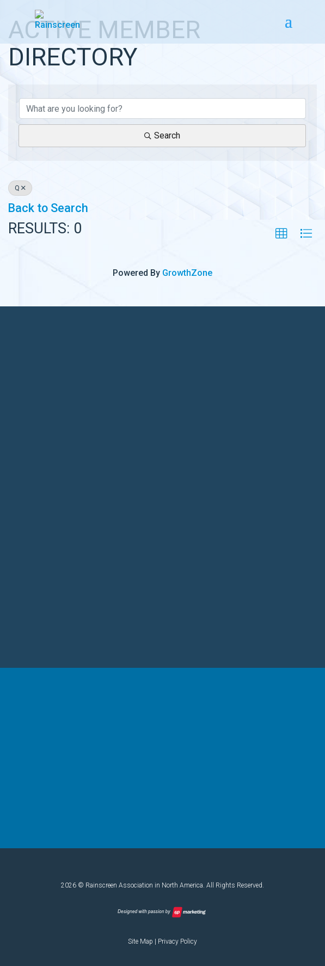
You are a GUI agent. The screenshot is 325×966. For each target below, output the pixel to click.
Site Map (140, 941)
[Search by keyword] (162, 108)
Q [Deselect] (20, 188)
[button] (281, 234)
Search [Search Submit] (162, 135)
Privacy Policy (177, 941)
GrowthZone (187, 273)
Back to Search (48, 208)
